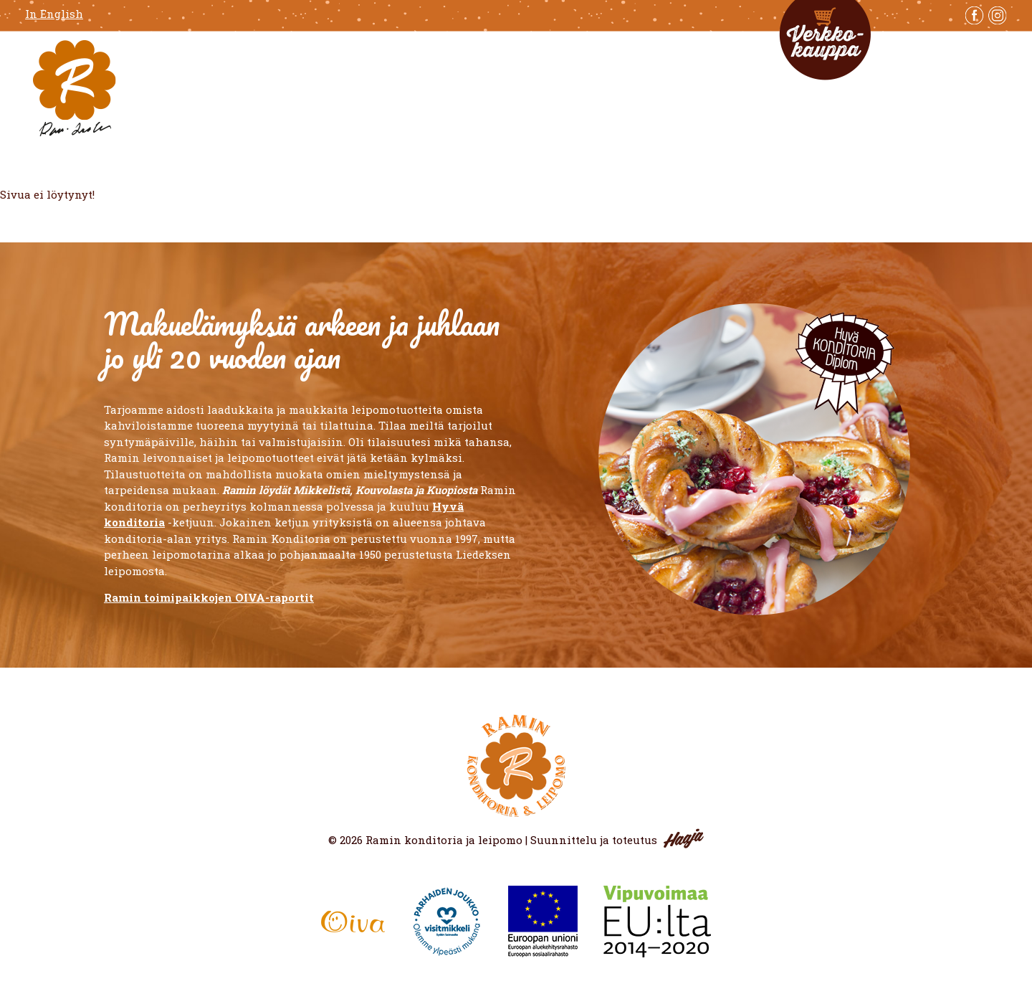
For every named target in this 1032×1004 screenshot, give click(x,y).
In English (54, 14)
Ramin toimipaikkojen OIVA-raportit (209, 597)
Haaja (684, 838)
